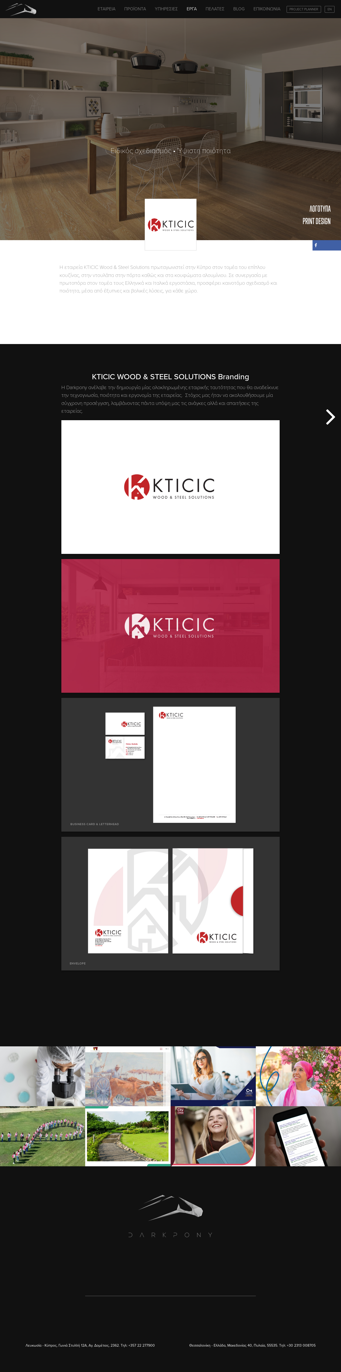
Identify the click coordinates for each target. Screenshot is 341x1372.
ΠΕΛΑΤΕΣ (215, 9)
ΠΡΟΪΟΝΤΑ (135, 9)
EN (330, 9)
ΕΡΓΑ (192, 9)
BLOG (239, 9)
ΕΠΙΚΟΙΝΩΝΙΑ (266, 9)
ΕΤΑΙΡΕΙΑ (106, 9)
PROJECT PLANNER (303, 9)
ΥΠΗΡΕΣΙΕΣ (166, 9)
